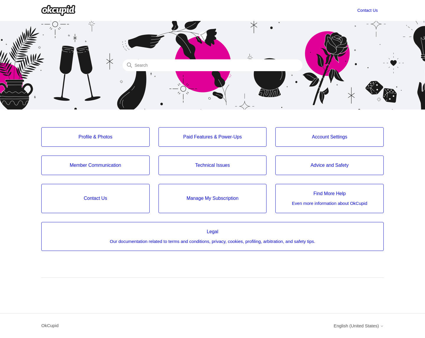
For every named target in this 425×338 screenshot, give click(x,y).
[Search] (212, 65)
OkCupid (49, 325)
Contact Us (367, 10)
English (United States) (359, 325)
